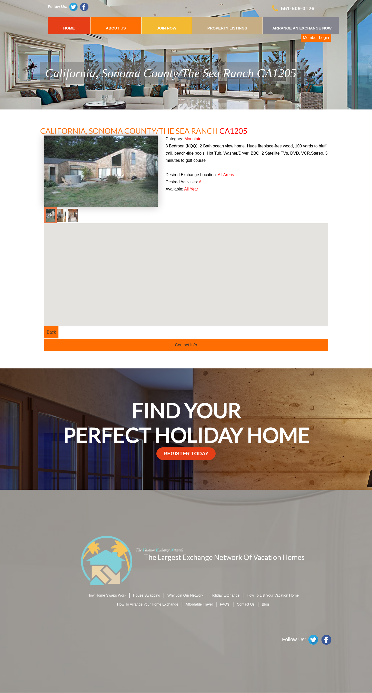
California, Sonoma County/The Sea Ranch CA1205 (170, 73)
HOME (69, 28)
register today (186, 453)
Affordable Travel (199, 604)
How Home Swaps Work (107, 595)
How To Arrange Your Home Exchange (147, 604)
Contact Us (246, 604)
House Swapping (146, 595)
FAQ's (225, 604)
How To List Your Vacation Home (273, 595)
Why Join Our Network (185, 595)
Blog (265, 604)
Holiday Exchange (224, 595)
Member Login (316, 37)
